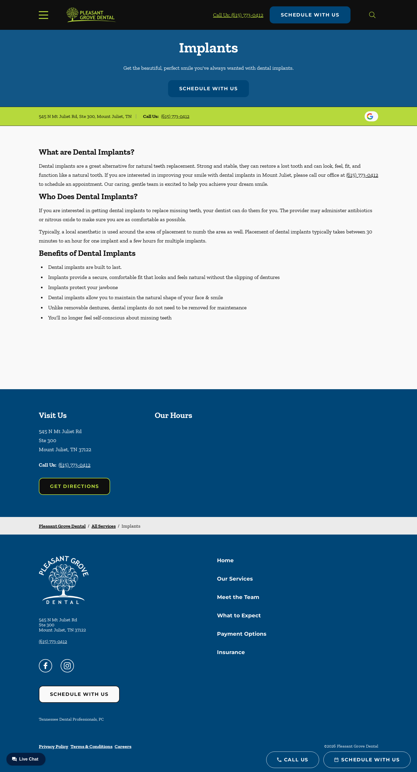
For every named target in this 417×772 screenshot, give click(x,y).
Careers (123, 746)
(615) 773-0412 (175, 116)
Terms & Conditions (91, 746)
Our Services (235, 579)
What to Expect (239, 615)
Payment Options (241, 634)
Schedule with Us (310, 15)
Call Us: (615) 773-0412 (238, 15)
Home (225, 560)
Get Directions (74, 486)
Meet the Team (238, 597)
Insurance (231, 652)
